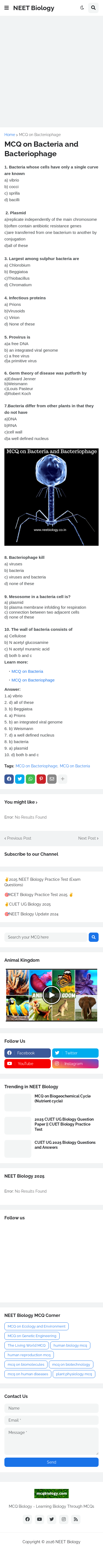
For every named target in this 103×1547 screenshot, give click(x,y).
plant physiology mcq (74, 1374)
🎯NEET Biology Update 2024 (31, 914)
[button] (6, 8)
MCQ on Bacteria (27, 671)
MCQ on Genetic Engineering (32, 1336)
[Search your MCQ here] (45, 937)
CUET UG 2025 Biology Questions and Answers (65, 1145)
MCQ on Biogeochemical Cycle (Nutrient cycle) (63, 1098)
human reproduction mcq (29, 1355)
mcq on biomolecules (26, 1364)
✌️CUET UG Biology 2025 (27, 904)
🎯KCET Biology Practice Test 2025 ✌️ (38, 894)
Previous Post (19, 838)
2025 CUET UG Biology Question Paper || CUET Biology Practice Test (64, 1124)
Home (9, 135)
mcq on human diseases (28, 1374)
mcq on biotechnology (71, 1364)
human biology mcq (70, 1345)
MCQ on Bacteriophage (40, 135)
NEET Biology (33, 7)
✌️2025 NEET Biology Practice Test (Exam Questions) (42, 882)
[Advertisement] (51, 71)
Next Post (87, 838)
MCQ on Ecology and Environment (36, 1326)
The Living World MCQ (27, 1345)
